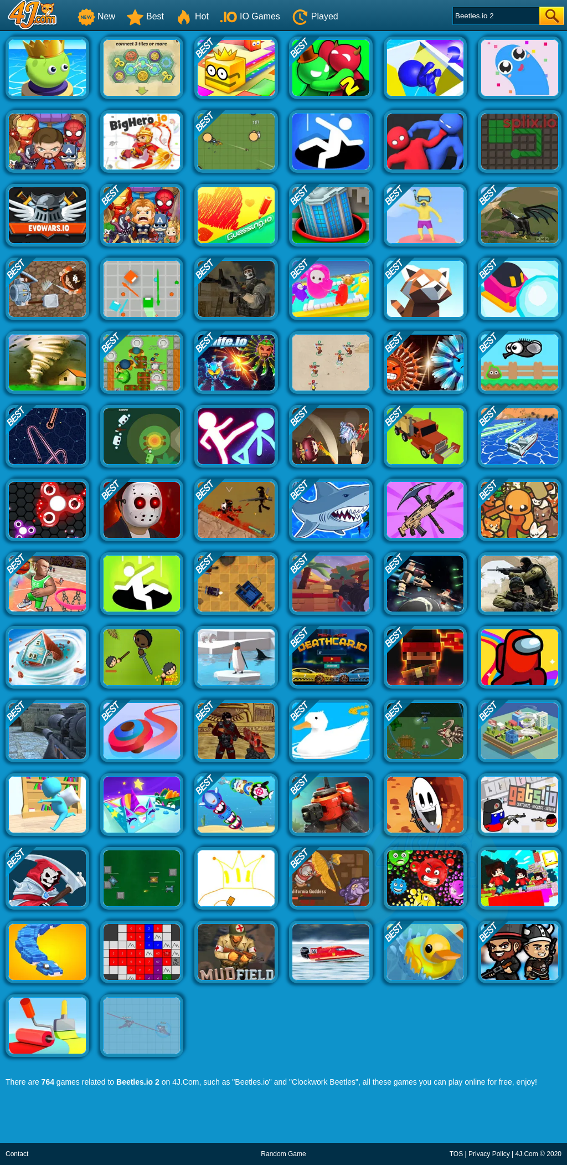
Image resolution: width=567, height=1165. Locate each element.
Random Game (283, 1154)
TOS (456, 1154)
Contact (17, 1154)
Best (145, 16)
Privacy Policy (489, 1154)
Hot (192, 16)
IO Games (250, 16)
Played (314, 16)
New (96, 16)
